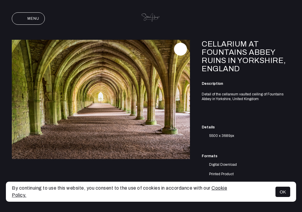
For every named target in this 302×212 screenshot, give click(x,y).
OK (283, 191)
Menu (28, 18)
